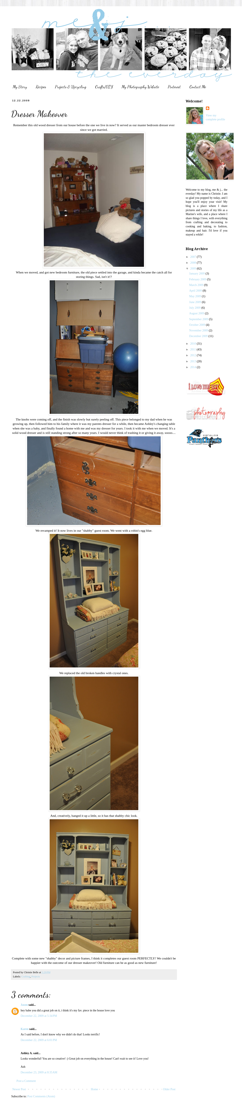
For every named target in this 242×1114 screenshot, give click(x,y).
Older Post (169, 1089)
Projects (36, 976)
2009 (193, 268)
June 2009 (195, 302)
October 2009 (197, 324)
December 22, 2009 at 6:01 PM (39, 1040)
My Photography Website (140, 86)
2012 (193, 355)
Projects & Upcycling (70, 86)
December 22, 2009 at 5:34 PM (39, 1015)
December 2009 (199, 336)
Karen (25, 1029)
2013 (193, 361)
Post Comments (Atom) (41, 1096)
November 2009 (199, 330)
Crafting (25, 976)
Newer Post (19, 1089)
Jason (24, 1004)
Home (94, 1089)
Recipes (41, 86)
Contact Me (197, 86)
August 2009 (197, 313)
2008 (193, 262)
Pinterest (174, 86)
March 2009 (196, 285)
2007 (193, 256)
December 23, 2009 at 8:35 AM (39, 1072)
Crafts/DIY (104, 86)
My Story (20, 86)
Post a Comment (26, 1081)
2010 (193, 343)
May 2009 (195, 296)
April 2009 (196, 290)
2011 (193, 349)
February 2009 (198, 279)
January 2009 (197, 273)
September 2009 (199, 319)
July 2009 (195, 307)
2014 (193, 367)
